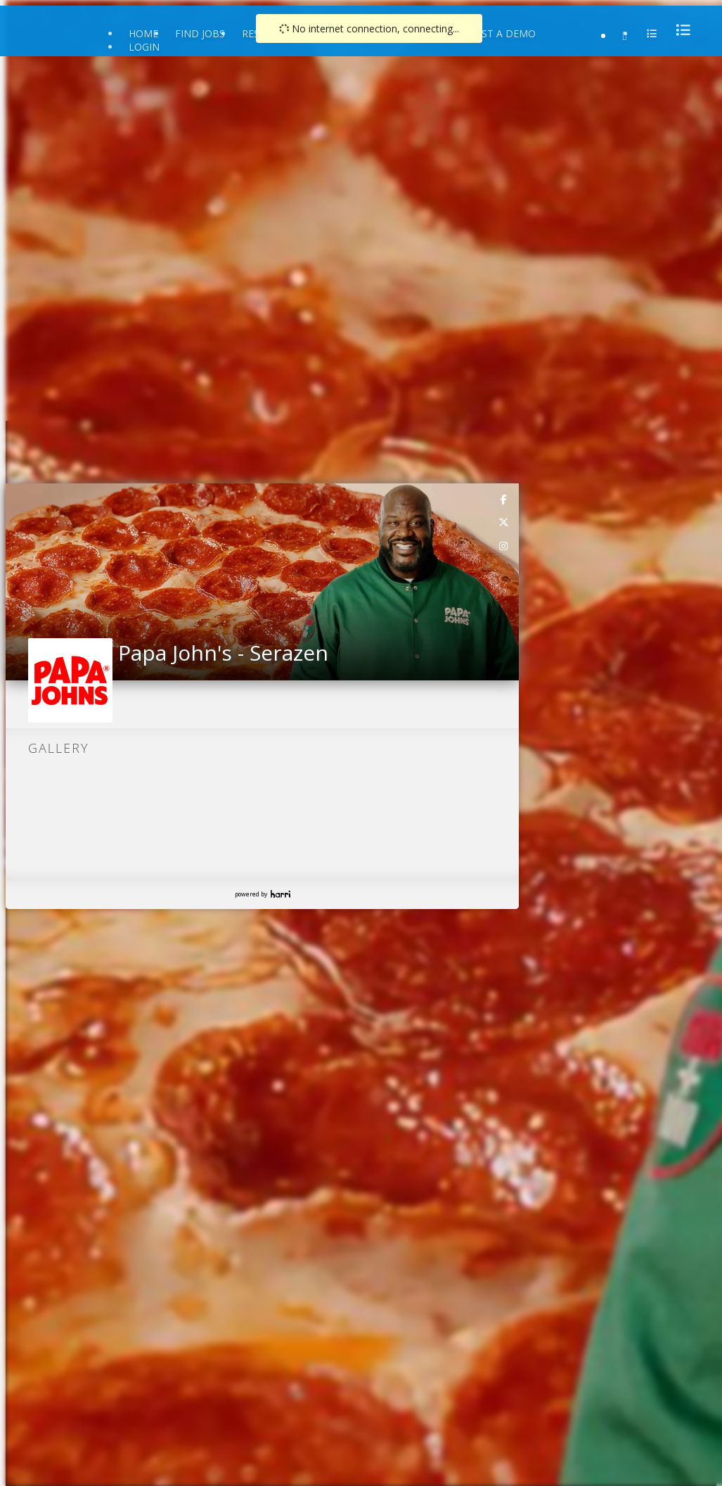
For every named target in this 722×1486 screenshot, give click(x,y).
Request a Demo (492, 33)
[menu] (679, 29)
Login (144, 46)
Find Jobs (200, 33)
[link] (504, 499)
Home (143, 33)
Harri (280, 894)
